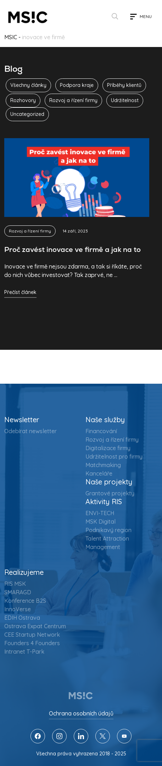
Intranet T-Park (24, 651)
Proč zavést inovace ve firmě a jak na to (72, 249)
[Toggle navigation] (141, 17)
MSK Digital (100, 521)
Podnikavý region (108, 530)
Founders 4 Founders (32, 643)
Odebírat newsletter (30, 431)
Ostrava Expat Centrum (35, 626)
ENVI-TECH (99, 513)
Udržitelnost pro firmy (114, 456)
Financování (101, 431)
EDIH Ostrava (22, 617)
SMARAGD (17, 592)
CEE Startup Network (32, 634)
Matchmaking (103, 465)
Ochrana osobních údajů (81, 713)
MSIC (10, 37)
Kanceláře (98, 473)
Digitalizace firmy (107, 448)
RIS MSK (15, 583)
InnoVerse (17, 609)
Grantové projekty (109, 493)
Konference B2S (25, 600)
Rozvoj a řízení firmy (30, 231)
